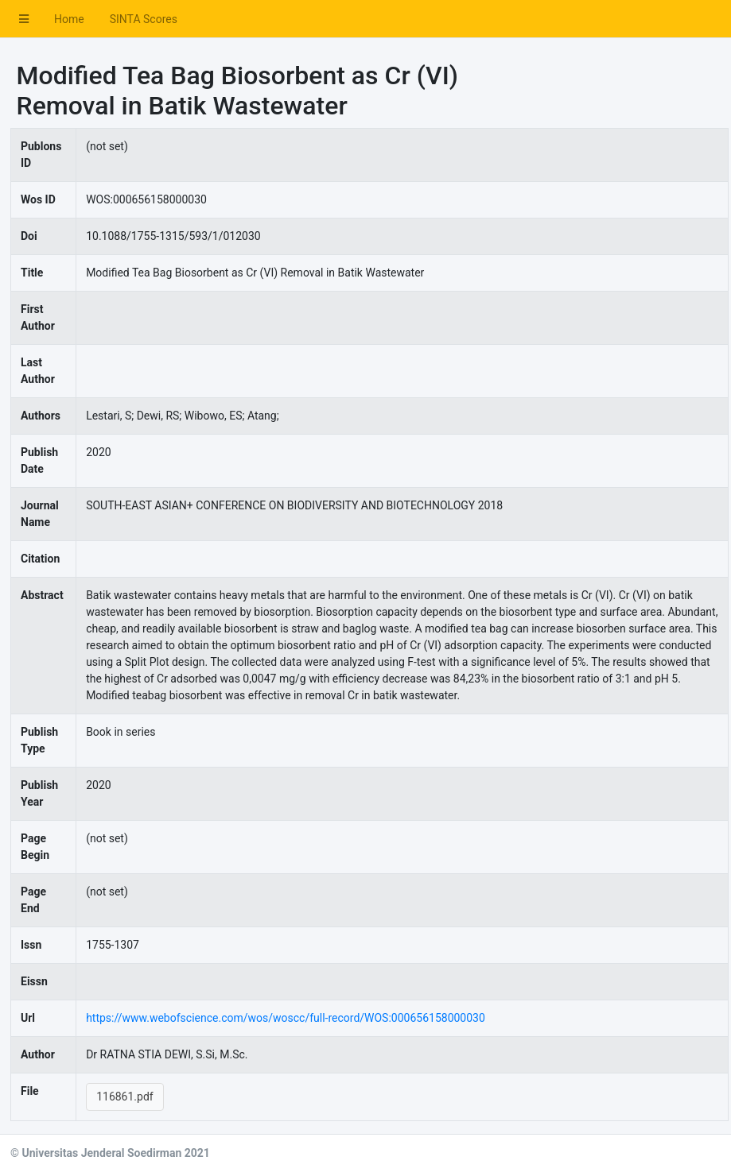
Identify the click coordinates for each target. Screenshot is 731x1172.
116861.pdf (125, 1096)
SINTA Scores (143, 19)
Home (69, 19)
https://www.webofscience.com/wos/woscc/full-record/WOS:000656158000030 (285, 1017)
